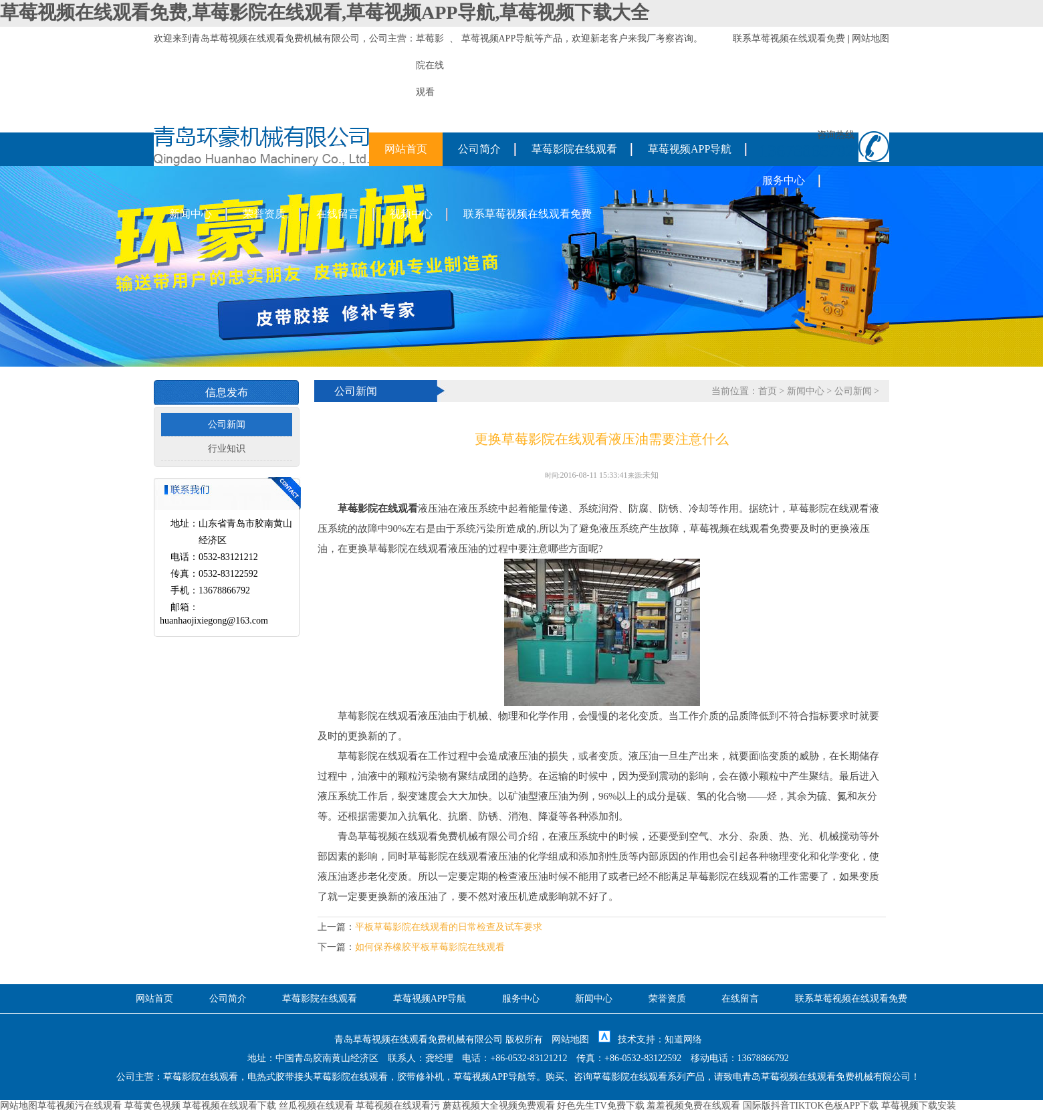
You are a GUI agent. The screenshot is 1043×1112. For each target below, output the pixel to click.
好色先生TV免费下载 (601, 1106)
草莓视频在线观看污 (398, 1106)
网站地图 (870, 38)
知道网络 (683, 1039)
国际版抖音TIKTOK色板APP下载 (811, 1106)
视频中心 (411, 213)
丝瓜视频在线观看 (316, 1106)
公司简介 (479, 149)
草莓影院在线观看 (574, 149)
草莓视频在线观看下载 (229, 1106)
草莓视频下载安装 (918, 1106)
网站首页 (405, 149)
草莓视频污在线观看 (79, 1106)
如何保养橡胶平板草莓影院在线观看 (430, 947)
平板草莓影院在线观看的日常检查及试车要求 (448, 927)
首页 (767, 391)
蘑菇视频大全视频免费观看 (499, 1106)
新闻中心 (190, 213)
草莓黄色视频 (152, 1106)
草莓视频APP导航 (498, 38)
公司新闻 (226, 425)
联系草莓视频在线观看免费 (789, 38)
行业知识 (226, 449)
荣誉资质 (264, 213)
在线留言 (337, 213)
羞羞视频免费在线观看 (693, 1106)
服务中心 (783, 180)
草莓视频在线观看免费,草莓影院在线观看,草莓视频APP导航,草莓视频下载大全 (324, 12)
